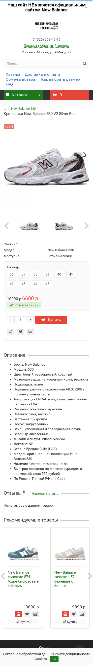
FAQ (9, 84)
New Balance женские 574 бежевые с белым (65, 579)
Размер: (13, 267)
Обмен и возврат (21, 79)
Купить (51, 319)
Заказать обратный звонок (46, 45)
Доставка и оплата (42, 74)
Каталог (13, 74)
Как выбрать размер (60, 79)
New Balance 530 (20, 108)
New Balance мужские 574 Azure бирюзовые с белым (23, 579)
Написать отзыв (45, 493)
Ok (54, 659)
